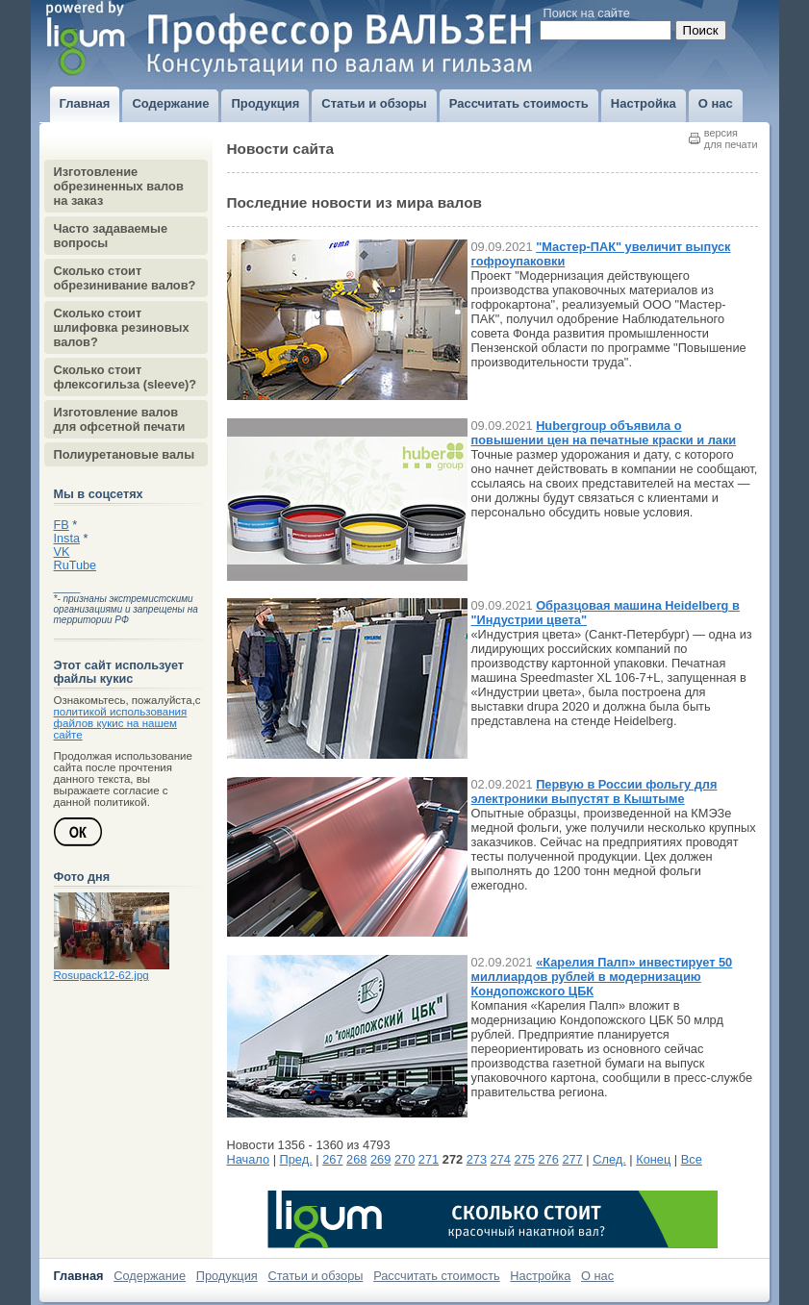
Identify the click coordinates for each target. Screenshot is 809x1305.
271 (428, 1159)
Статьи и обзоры (315, 1275)
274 (501, 1159)
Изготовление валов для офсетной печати (120, 419)
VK (62, 552)
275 (525, 1159)
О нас (597, 1275)
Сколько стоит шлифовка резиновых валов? (122, 327)
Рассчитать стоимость (436, 1275)
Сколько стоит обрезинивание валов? (125, 278)
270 (404, 1159)
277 (572, 1159)
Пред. (296, 1159)
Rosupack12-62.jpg (101, 975)
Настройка (540, 1275)
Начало (248, 1159)
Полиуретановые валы (124, 454)
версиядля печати (731, 138)
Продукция (227, 1275)
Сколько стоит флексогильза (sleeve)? (125, 377)
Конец (653, 1159)
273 (477, 1159)
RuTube (75, 565)
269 (380, 1159)
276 (548, 1159)
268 (356, 1159)
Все (691, 1159)
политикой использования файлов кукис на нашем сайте (121, 723)
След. (609, 1159)
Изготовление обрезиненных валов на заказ (119, 186)
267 (332, 1159)
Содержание (150, 1275)
